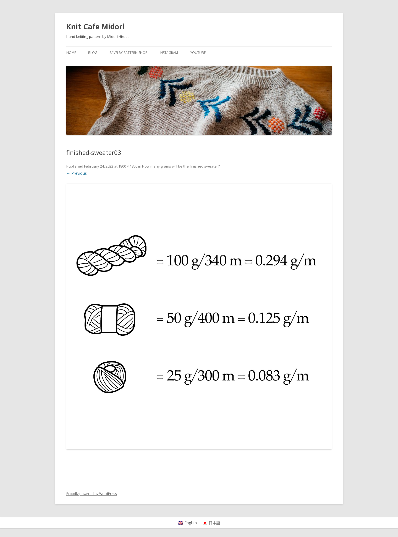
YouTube (198, 52)
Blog (92, 52)
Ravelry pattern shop (128, 52)
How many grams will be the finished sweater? (181, 166)
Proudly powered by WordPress (91, 493)
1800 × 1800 (127, 166)
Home (71, 52)
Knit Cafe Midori (95, 27)
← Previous (76, 173)
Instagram (168, 52)
